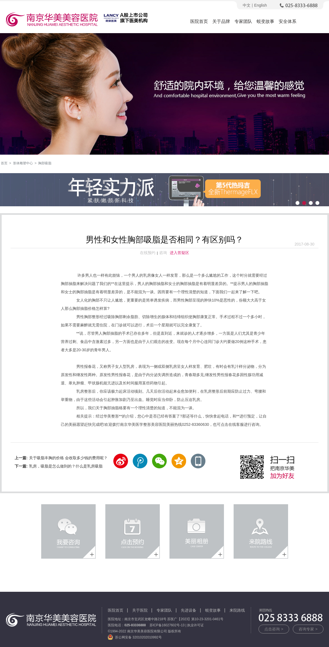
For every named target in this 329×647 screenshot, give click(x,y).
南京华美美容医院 (52, 20)
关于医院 (140, 610)
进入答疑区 (179, 252)
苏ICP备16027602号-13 (167, 625)
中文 (246, 5)
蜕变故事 (265, 21)
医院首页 (199, 21)
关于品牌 (221, 21)
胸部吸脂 (44, 163)
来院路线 (237, 610)
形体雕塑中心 (23, 163)
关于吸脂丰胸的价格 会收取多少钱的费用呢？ (68, 458)
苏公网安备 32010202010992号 (138, 637)
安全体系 (287, 21)
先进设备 (188, 610)
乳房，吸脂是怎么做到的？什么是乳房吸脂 (66, 466)
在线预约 (147, 252)
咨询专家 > (308, 629)
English (260, 5)
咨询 (163, 252)
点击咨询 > (273, 629)
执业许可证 (195, 625)
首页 (4, 163)
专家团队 (243, 21)
